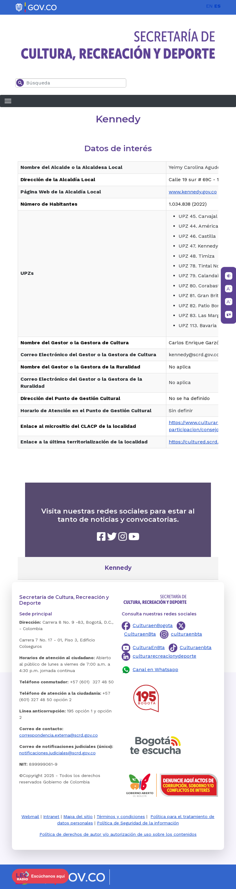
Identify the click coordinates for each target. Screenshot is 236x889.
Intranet (51, 816)
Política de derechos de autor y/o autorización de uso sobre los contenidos (118, 834)
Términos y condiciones (121, 816)
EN (209, 6)
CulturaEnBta (149, 647)
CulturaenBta (140, 634)
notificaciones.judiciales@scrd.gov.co (57, 752)
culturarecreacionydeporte (164, 656)
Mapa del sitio (78, 816)
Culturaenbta (196, 647)
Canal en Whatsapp (155, 669)
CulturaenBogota (153, 625)
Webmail (30, 816)
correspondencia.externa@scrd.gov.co (58, 735)
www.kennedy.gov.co (193, 192)
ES (217, 6)
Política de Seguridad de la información (138, 822)
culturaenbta (186, 634)
